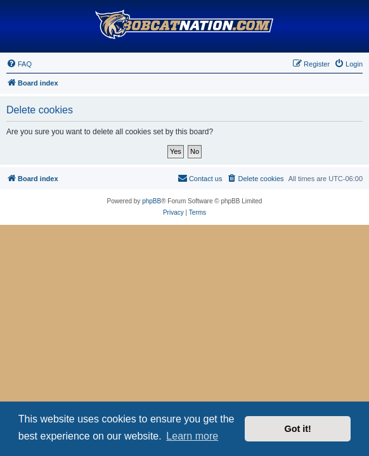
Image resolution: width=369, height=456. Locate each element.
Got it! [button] (298, 429)
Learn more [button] (192, 436)
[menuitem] (19, 64)
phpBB (151, 201)
